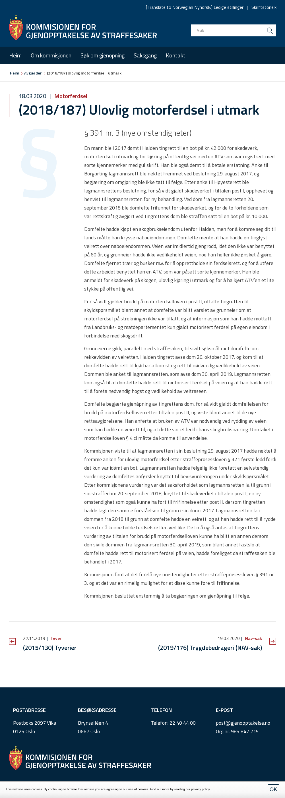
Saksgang (145, 55)
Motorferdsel (70, 96)
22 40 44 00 (183, 723)
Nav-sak (253, 638)
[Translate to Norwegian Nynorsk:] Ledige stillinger (194, 7)
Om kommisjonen (51, 55)
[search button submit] (270, 30)
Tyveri (56, 638)
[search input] (233, 30)
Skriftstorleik (263, 7)
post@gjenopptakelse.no (243, 723)
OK (273, 789)
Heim (15, 55)
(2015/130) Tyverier (50, 647)
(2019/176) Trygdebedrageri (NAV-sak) (210, 647)
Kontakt (175, 55)
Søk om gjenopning (102, 55)
